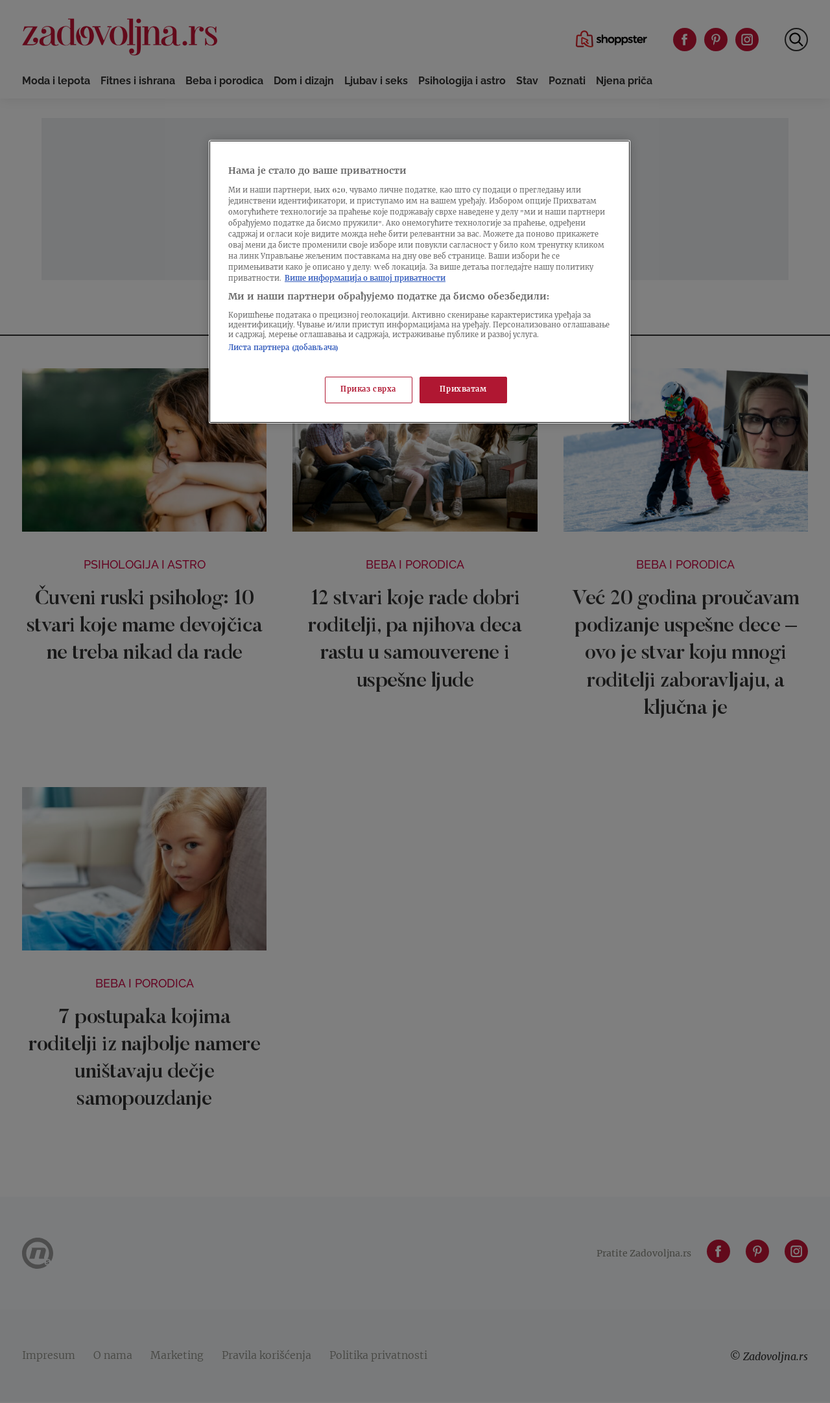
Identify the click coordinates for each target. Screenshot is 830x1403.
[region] (419, 281)
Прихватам (463, 390)
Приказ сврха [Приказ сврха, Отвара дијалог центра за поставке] (368, 390)
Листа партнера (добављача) (283, 348)
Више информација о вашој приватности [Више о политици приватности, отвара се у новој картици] (365, 279)
